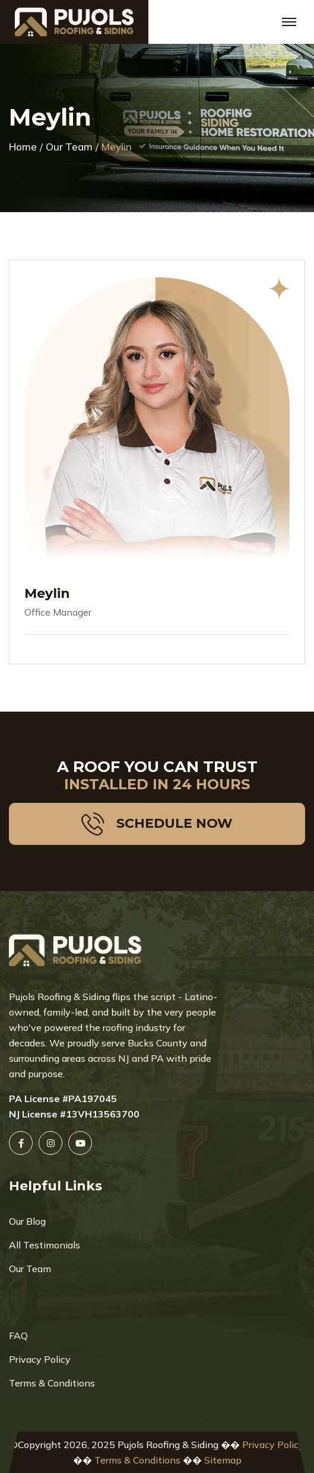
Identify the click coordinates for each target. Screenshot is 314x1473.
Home (23, 147)
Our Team (69, 147)
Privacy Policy (40, 1359)
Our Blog (27, 1221)
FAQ (18, 1335)
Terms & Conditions (52, 1383)
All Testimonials (44, 1245)
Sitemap (223, 1460)
